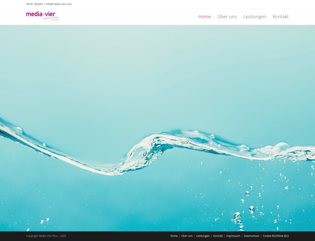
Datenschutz (251, 236)
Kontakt (218, 236)
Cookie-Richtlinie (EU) (276, 236)
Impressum (233, 236)
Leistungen (203, 236)
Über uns (186, 236)
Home (174, 236)
